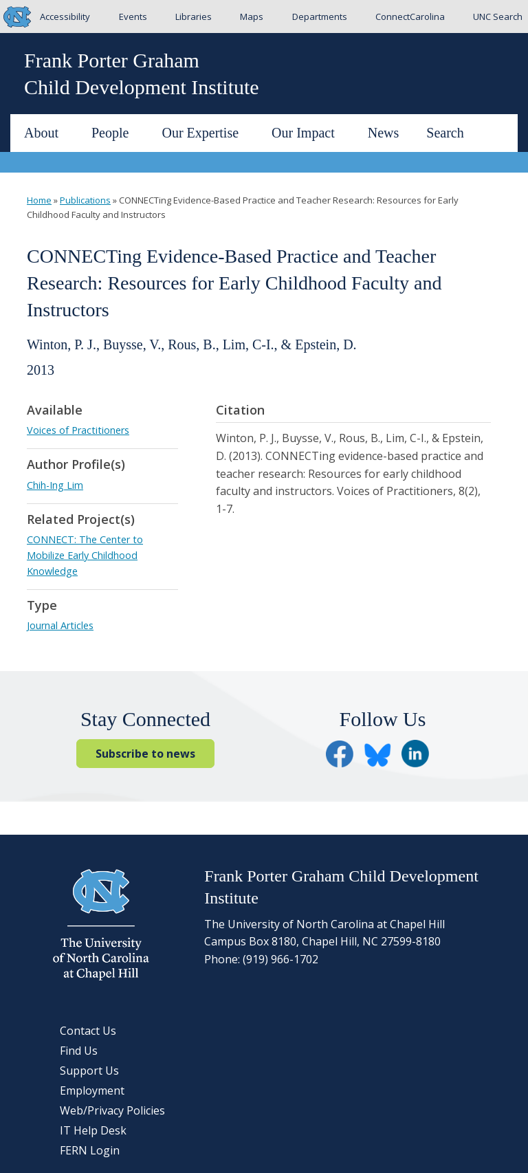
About (46, 132)
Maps (251, 16)
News (383, 132)
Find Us (79, 1050)
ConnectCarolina (410, 16)
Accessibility (65, 16)
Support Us (89, 1070)
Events (133, 16)
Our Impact (309, 132)
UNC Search (497, 16)
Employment (92, 1090)
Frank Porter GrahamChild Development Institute (141, 73)
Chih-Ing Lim (55, 485)
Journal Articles (60, 625)
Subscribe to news (145, 753)
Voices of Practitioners (78, 430)
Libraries (193, 16)
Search (444, 132)
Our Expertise (206, 132)
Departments (319, 16)
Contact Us (88, 1030)
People (115, 132)
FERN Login (90, 1150)
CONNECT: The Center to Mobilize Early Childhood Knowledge (85, 555)
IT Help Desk (93, 1130)
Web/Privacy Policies (112, 1110)
